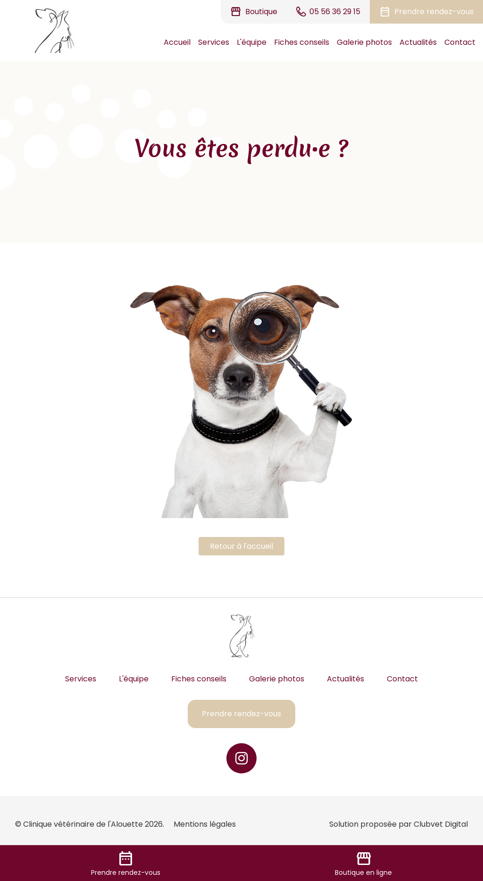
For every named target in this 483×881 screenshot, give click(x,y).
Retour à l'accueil (241, 546)
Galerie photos (364, 42)
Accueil (177, 42)
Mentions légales (205, 824)
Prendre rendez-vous (241, 713)
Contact (459, 42)
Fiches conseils (301, 42)
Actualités (418, 42)
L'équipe (251, 42)
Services (213, 42)
